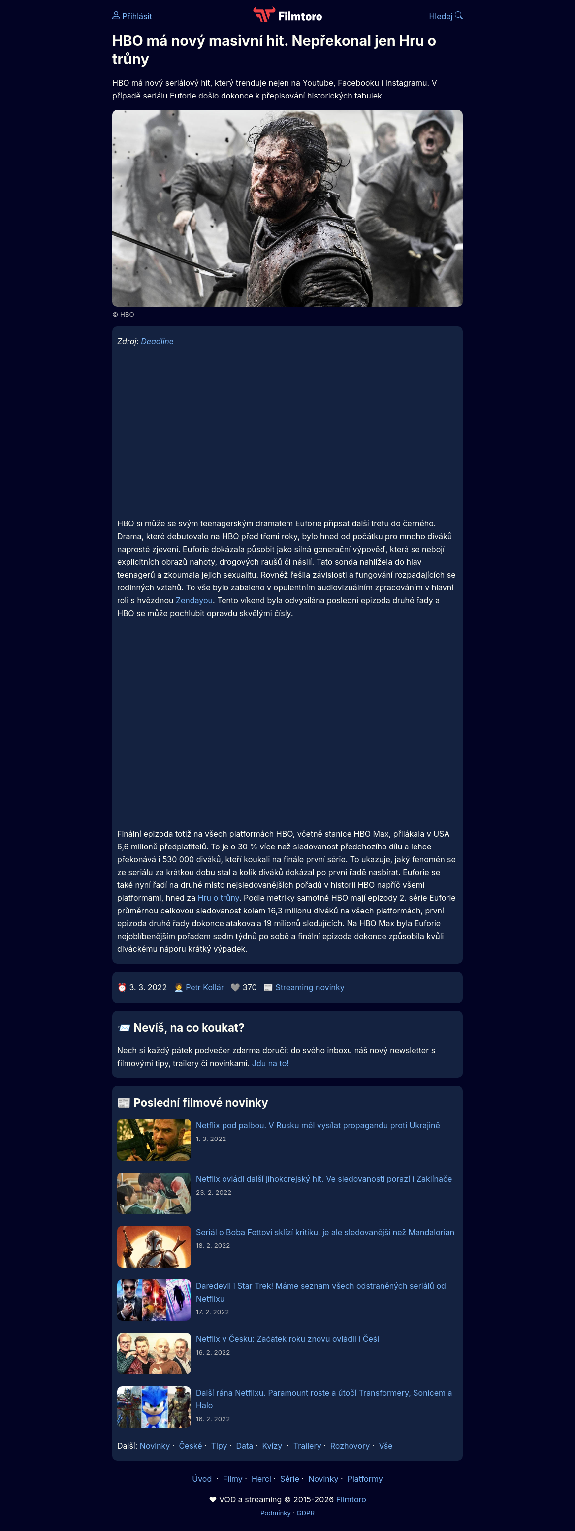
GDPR (305, 1513)
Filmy (233, 1479)
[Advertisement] (53, 151)
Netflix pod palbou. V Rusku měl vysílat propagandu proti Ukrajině (318, 1125)
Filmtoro (351, 1499)
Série (289, 1479)
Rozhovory (350, 1446)
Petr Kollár (205, 987)
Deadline (157, 341)
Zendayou (194, 600)
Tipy (219, 1446)
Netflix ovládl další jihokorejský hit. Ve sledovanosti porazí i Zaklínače (324, 1179)
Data (245, 1446)
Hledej (446, 16)
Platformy (365, 1479)
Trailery (307, 1446)
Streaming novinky (310, 987)
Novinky (155, 1446)
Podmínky (275, 1513)
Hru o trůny (218, 898)
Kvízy (272, 1446)
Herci (261, 1479)
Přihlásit (132, 16)
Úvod (203, 1479)
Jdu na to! (270, 1063)
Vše (385, 1446)
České (190, 1446)
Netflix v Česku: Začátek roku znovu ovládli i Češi (287, 1339)
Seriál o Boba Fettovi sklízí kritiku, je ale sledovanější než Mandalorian (325, 1232)
